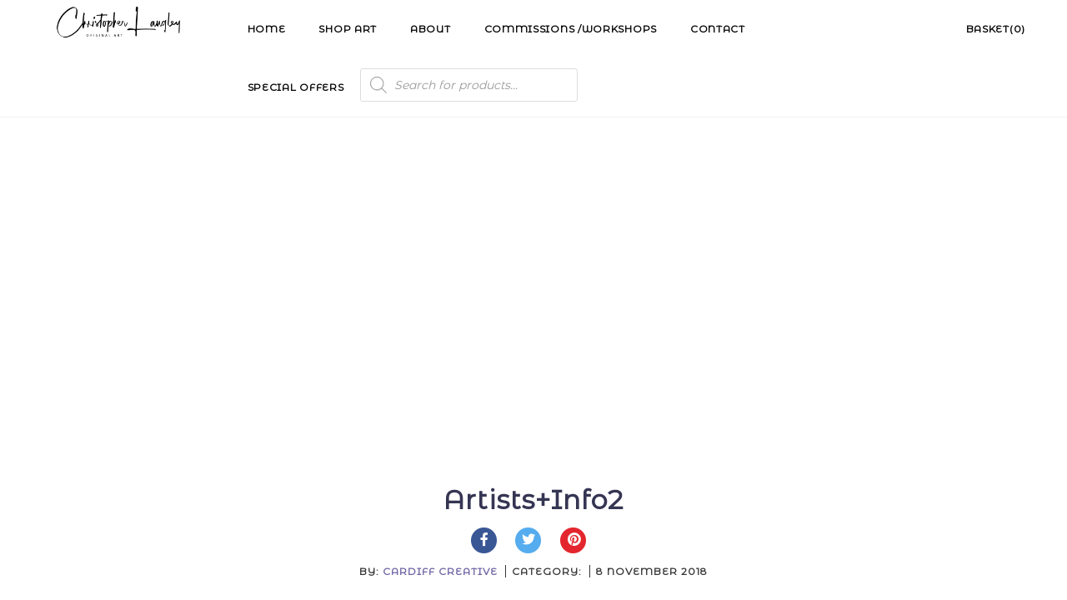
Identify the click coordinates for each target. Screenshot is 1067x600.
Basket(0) (995, 28)
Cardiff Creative (440, 262)
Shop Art (347, 28)
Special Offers (296, 87)
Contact (717, 28)
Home (267, 28)
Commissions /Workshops (570, 28)
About (430, 28)
